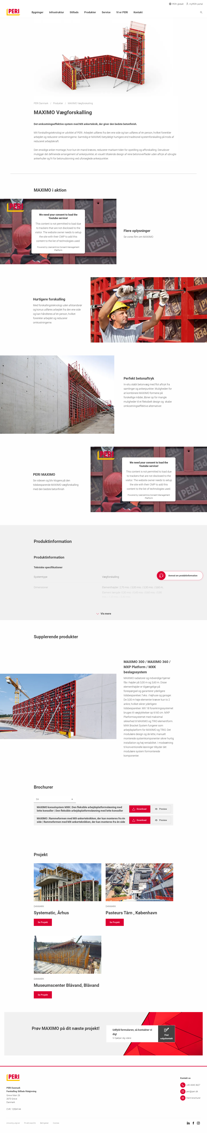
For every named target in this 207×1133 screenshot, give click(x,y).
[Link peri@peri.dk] (190, 1091)
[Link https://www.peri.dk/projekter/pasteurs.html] (139, 889)
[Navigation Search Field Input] (185, 12)
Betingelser (44, 1123)
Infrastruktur (56, 12)
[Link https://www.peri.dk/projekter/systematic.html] (67, 889)
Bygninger (37, 12)
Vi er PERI (122, 12)
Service (106, 12)
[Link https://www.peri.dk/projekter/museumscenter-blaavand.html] (67, 962)
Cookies (56, 1123)
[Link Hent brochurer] (190, 1098)
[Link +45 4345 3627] (190, 1085)
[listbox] (55, 799)
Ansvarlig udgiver (13, 1123)
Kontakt (138, 12)
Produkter (58, 103)
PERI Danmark (41, 103)
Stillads (74, 12)
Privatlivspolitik (30, 1123)
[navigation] (139, 809)
